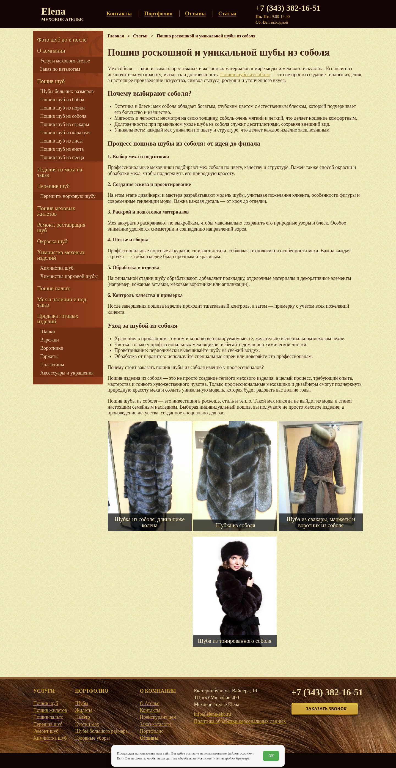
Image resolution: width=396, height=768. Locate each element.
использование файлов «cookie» (228, 753)
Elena (62, 14)
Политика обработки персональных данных (240, 721)
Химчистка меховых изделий (61, 255)
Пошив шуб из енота (62, 149)
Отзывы (149, 738)
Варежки (49, 340)
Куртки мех (87, 724)
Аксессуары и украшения (67, 373)
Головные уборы (92, 738)
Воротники (51, 348)
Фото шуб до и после (61, 40)
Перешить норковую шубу (67, 196)
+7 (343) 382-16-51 (288, 7)
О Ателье (149, 703)
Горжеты (49, 356)
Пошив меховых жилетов (56, 211)
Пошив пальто (54, 288)
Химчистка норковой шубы (69, 276)
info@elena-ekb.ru (212, 714)
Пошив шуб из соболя (63, 116)
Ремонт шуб (46, 731)
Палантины (52, 364)
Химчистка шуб (56, 268)
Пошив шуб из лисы (61, 141)
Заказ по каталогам (60, 69)
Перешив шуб (53, 186)
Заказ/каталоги (155, 724)
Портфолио (152, 731)
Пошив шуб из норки (62, 108)
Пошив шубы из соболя (245, 74)
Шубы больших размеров (67, 91)
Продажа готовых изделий (57, 318)
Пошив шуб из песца (62, 157)
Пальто (82, 717)
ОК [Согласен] (271, 755)
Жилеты (83, 710)
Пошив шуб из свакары (64, 124)
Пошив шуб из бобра (62, 99)
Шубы (81, 703)
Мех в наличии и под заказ (61, 302)
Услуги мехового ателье (65, 61)
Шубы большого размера (101, 731)
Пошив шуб (51, 81)
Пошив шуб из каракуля (65, 132)
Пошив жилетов (50, 710)
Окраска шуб (52, 241)
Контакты (150, 710)
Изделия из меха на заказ (59, 172)
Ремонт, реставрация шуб (61, 227)
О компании (51, 51)
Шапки (47, 331)
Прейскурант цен (158, 717)
